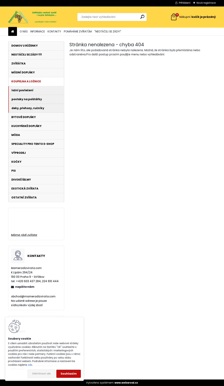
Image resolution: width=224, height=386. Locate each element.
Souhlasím (69, 374)
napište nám (24, 287)
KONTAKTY (54, 31)
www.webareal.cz (126, 382)
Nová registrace (206, 3)
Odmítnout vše (41, 373)
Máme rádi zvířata (24, 235)
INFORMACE (37, 31)
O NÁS (24, 31)
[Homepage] (12, 32)
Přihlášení (184, 3)
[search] (142, 17)
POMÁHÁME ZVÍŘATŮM (78, 31)
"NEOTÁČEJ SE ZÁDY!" (107, 31)
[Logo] (32, 17)
